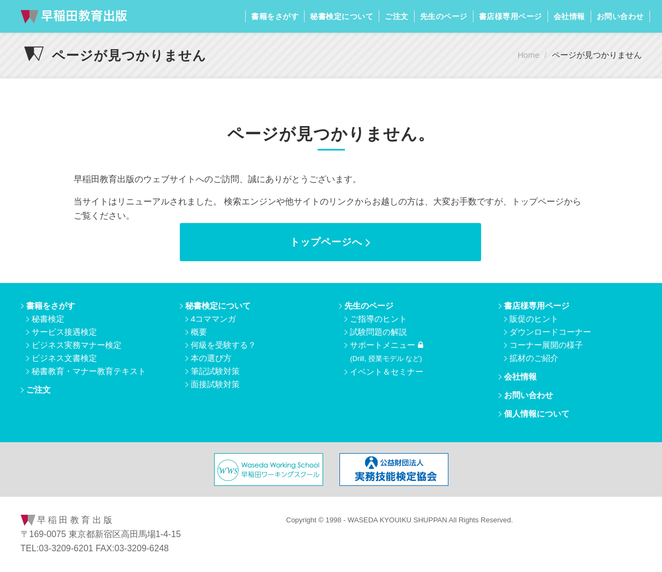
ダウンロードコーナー (550, 331)
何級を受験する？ (223, 345)
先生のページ (443, 16)
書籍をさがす (275, 16)
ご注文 (397, 16)
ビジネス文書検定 (64, 358)
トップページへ (330, 242)
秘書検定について (341, 16)
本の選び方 (211, 358)
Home (528, 54)
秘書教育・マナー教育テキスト (89, 371)
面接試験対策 (215, 384)
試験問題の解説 (378, 331)
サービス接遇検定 (64, 331)
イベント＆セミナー (386, 371)
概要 (199, 331)
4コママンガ (213, 318)
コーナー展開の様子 (546, 345)
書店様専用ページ (510, 16)
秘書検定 (48, 318)
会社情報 (569, 16)
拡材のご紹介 (533, 358)
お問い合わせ (620, 16)
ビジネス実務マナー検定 (77, 345)
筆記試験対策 (215, 371)
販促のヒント (533, 318)
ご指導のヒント (378, 318)
